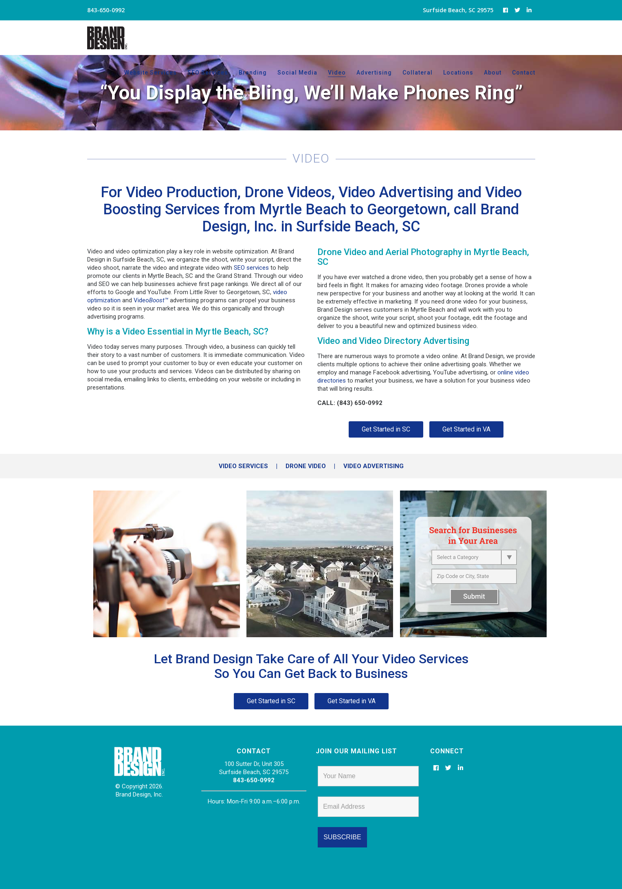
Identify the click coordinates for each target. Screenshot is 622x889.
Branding (253, 72)
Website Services (150, 72)
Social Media (297, 72)
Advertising (374, 72)
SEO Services (207, 72)
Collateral (417, 72)
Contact (523, 72)
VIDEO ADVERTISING (373, 466)
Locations (458, 72)
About (492, 72)
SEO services (251, 267)
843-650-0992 (254, 780)
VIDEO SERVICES (243, 466)
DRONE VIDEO (306, 466)
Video (337, 72)
